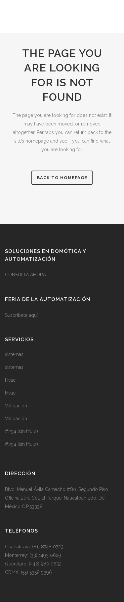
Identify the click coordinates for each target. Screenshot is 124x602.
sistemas (14, 354)
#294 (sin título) (21, 431)
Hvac (10, 380)
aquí (33, 315)
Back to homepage (62, 177)
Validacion (16, 405)
